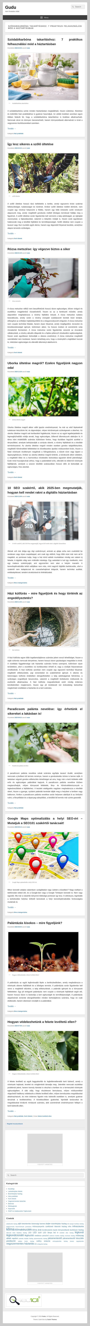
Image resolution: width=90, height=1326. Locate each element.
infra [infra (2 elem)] (69, 1226)
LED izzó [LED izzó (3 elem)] (37, 1232)
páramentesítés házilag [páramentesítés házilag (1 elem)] (40, 1238)
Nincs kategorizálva (20, 583)
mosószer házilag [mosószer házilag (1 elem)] (70, 1235)
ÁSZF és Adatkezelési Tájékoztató (19, 1211)
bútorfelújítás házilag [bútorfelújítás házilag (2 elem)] (59, 1224)
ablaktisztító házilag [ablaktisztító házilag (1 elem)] (11, 1223)
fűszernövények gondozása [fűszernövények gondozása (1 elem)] (23, 1226)
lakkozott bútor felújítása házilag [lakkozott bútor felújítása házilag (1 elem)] (16, 1232)
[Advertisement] (45, 1148)
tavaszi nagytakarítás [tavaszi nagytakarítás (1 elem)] (77, 1241)
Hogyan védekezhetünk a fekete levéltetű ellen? (42, 1022)
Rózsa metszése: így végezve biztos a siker (39, 249)
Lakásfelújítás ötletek (15, 1191)
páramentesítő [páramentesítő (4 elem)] (55, 1238)
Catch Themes (52, 1319)
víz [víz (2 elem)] (36, 1244)
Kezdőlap (11, 1189)
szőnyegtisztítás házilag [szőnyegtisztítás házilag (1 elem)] (60, 1241)
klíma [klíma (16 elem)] (10, 1229)
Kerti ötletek (18, 238)
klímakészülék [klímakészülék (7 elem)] (23, 1229)
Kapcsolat (11, 1208)
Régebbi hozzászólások (14, 1124)
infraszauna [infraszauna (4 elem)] (78, 1226)
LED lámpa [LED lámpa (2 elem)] (47, 1233)
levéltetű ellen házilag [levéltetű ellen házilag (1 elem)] (66, 1232)
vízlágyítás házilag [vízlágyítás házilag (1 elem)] (42, 1244)
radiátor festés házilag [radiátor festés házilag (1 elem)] (26, 1241)
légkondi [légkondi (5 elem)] (79, 1232)
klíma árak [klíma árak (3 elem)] (37, 1230)
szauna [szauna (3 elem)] (47, 1241)
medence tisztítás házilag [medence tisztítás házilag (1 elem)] (56, 1235)
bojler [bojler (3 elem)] (48, 1223)
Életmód (11, 1204)
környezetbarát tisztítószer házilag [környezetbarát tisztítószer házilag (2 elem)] (71, 1230)
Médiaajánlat (12, 1206)
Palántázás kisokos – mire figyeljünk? (35, 923)
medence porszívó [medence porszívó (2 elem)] (42, 1235)
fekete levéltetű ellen (45, 1116)
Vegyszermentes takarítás (17, 1201)
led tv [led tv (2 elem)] (55, 1233)
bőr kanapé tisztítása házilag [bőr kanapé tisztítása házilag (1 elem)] (75, 1223)
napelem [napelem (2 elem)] (15, 1238)
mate (28, 48)
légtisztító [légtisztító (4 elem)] (29, 1235)
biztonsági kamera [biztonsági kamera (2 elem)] (38, 1224)
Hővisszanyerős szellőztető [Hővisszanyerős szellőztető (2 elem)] (42, 1226)
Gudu (10, 7)
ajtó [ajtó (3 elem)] (19, 1223)
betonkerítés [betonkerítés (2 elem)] (26, 1224)
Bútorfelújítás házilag (15, 1194)
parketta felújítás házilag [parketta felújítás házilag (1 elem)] (26, 1238)
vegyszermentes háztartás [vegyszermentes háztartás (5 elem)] (20, 1243)
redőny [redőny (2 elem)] (38, 1241)
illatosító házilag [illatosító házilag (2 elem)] (60, 1226)
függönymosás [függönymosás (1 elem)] (10, 1226)
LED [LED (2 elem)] (30, 1233)
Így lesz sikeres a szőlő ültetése (30, 144)
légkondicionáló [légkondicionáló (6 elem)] (15, 1235)
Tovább (12, 129)
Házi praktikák (18, 133)
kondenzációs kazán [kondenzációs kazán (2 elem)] (50, 1230)
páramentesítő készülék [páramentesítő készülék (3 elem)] (73, 1238)
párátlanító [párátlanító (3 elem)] (11, 1241)
